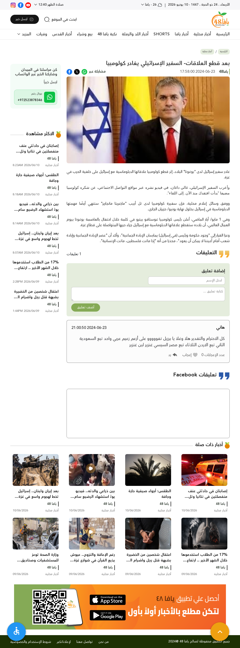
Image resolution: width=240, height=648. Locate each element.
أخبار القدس (62, 34)
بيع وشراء (84, 34)
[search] (60, 19)
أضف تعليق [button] (85, 307)
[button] (190, 355)
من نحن (103, 641)
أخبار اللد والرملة (135, 34)
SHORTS (162, 34)
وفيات (41, 34)
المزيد (26, 34)
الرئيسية (223, 34)
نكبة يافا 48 (107, 34)
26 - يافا (153, 4)
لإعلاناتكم (64, 641)
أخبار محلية (202, 34)
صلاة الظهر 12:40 (51, 4)
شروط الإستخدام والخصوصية (30, 641)
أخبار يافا (181, 34)
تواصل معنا (84, 641)
